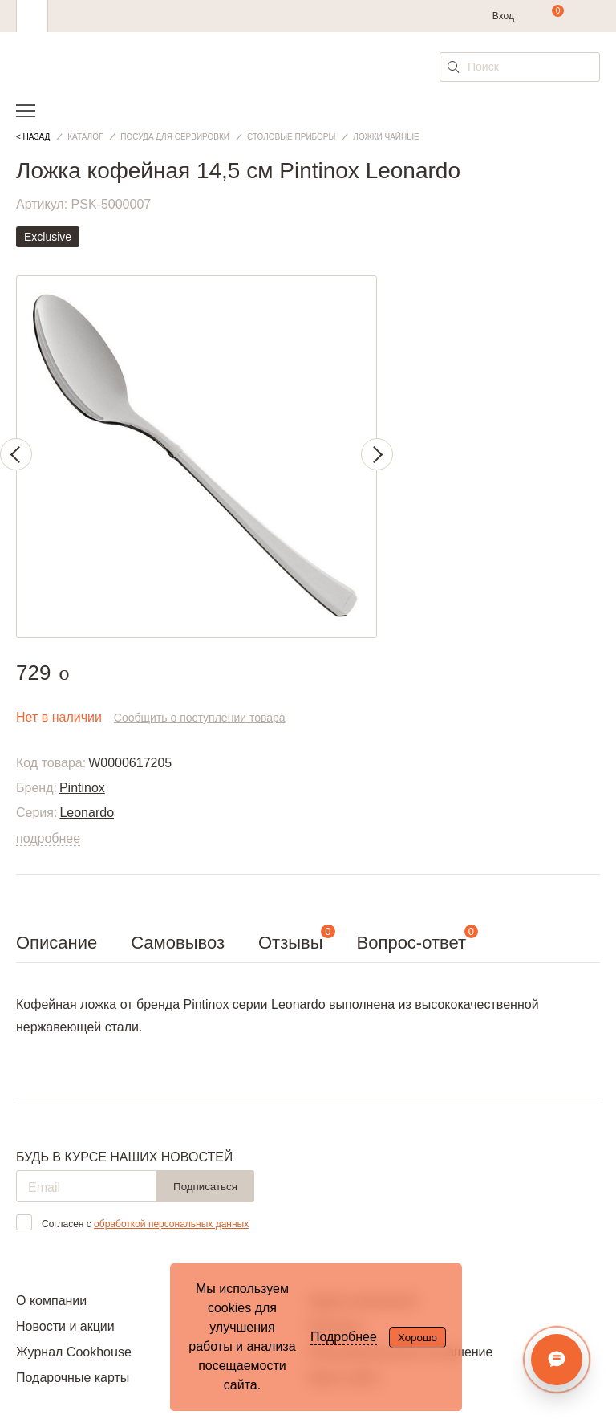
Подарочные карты (72, 1377)
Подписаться (205, 1187)
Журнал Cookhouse (74, 1352)
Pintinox (82, 788)
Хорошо (417, 1338)
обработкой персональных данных (171, 1224)
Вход (503, 16)
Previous (16, 454)
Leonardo (86, 812)
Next (377, 454)
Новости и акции (65, 1326)
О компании (51, 1300)
